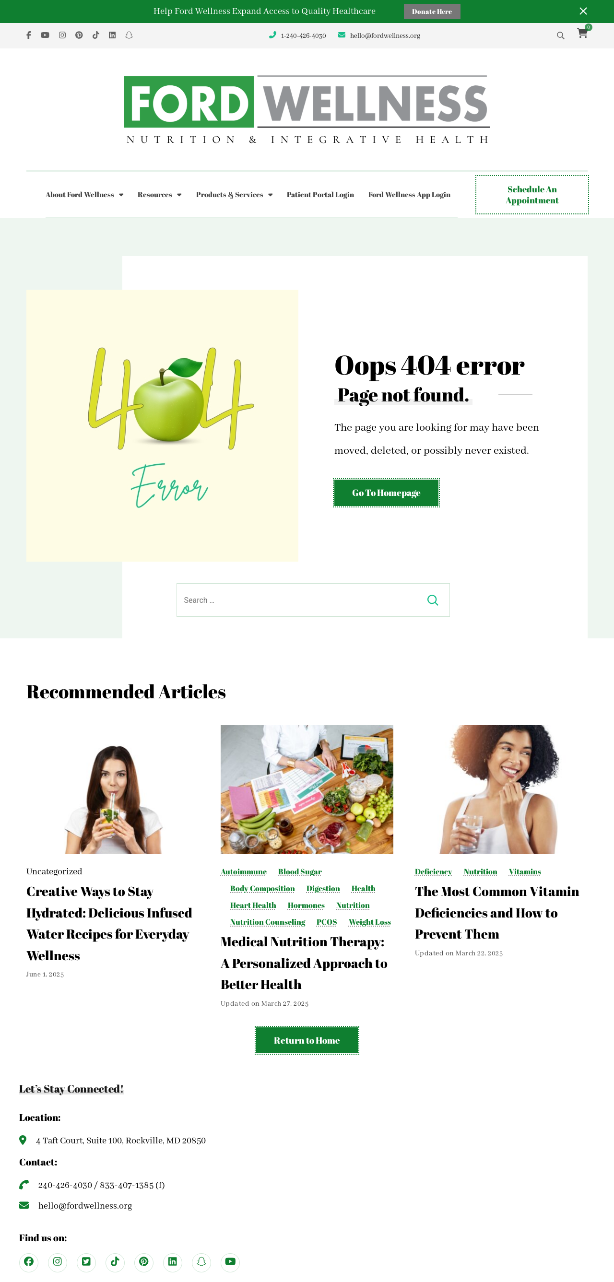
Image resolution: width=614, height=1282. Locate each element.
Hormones (306, 905)
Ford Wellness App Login (409, 194)
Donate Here (432, 11)
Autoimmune (244, 872)
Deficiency (433, 872)
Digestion (323, 888)
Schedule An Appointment (532, 194)
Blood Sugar (300, 872)
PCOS (327, 922)
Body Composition (262, 888)
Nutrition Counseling (267, 922)
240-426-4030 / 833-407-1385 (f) (101, 1185)
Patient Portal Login (320, 194)
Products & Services (229, 194)
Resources (155, 194)
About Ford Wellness (80, 194)
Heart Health (253, 905)
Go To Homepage (386, 492)
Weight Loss (370, 922)
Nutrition (353, 905)
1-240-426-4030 (303, 36)
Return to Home (307, 1040)
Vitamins (525, 872)
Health (364, 888)
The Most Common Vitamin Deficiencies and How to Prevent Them (497, 912)
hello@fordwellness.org (385, 36)
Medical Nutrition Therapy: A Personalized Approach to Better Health (304, 963)
